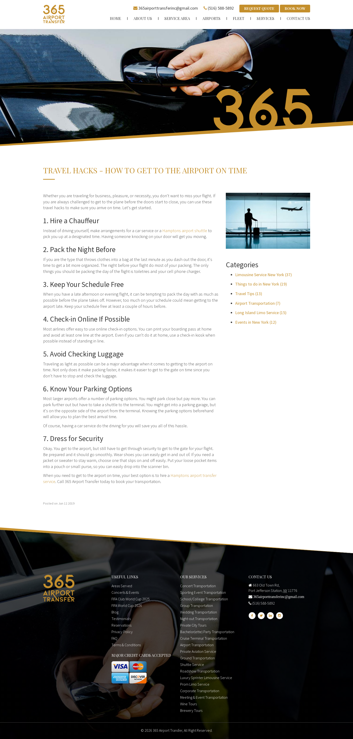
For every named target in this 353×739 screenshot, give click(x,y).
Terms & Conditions (126, 644)
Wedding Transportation (198, 612)
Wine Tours (188, 704)
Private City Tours (193, 625)
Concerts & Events (125, 592)
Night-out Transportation (198, 618)
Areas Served (121, 585)
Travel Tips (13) (248, 293)
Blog (115, 612)
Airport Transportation (197, 644)
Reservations (121, 625)
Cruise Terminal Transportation (203, 638)
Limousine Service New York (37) (263, 274)
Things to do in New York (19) (261, 284)
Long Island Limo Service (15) (260, 312)
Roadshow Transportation (199, 671)
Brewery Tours (191, 710)
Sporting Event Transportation (203, 592)
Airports (211, 18)
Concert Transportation (198, 585)
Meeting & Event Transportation (204, 697)
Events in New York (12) (255, 322)
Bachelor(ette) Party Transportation (207, 631)
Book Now (295, 8)
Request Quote (259, 8)
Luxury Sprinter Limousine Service (206, 677)
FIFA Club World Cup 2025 (130, 599)
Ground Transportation (197, 658)
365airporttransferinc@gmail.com (168, 8)
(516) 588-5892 (221, 8)
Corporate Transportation (199, 690)
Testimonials (121, 618)
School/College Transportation (204, 599)
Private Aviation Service (198, 651)
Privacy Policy (122, 631)
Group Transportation (196, 605)
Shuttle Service (192, 664)
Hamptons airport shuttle (184, 230)
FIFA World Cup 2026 (126, 605)
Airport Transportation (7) (257, 303)
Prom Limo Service (194, 684)
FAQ (114, 638)
